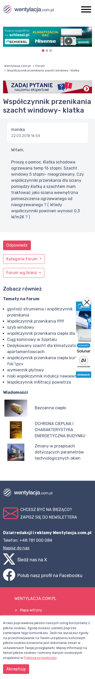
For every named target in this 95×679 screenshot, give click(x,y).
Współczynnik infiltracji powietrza (39, 382)
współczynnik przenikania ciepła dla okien (46, 333)
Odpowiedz (17, 245)
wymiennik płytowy (25, 370)
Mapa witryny (31, 610)
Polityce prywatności (40, 658)
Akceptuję (16, 669)
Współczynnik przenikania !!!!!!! (35, 321)
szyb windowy (20, 327)
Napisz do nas (16, 548)
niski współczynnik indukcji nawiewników (46, 376)
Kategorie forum (22, 258)
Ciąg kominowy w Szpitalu (32, 339)
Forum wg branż (22, 272)
